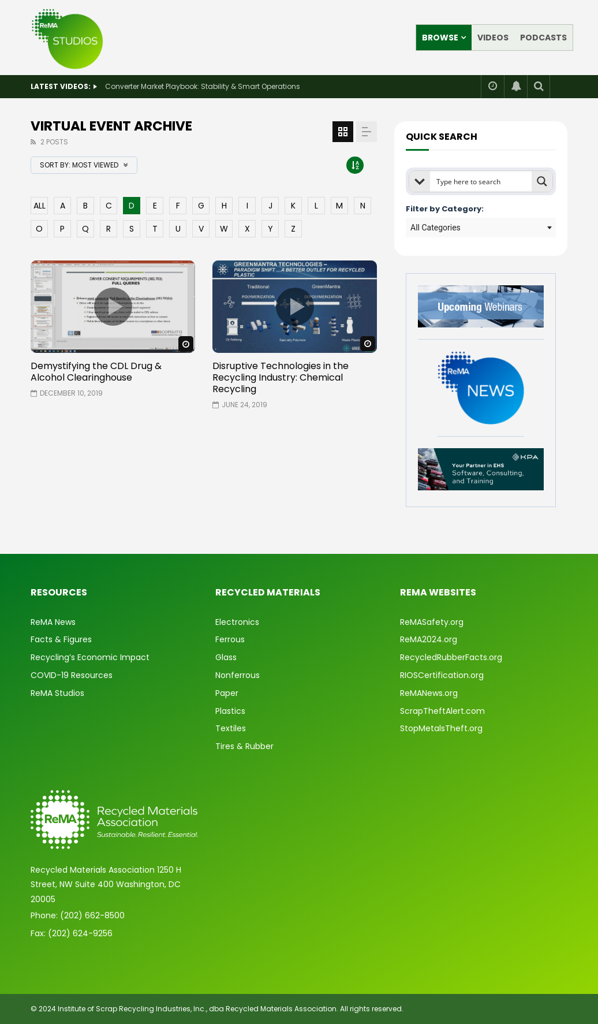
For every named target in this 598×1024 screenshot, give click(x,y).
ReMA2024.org (428, 639)
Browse (440, 37)
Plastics (230, 711)
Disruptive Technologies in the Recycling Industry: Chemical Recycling (280, 377)
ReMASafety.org (432, 622)
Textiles (230, 728)
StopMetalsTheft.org (441, 728)
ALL (39, 205)
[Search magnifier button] (542, 181)
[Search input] (481, 181)
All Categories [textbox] (435, 227)
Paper (226, 693)
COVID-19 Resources (72, 675)
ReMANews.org (429, 693)
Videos (493, 37)
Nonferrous (237, 675)
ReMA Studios (57, 693)
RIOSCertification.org (442, 675)
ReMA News (53, 622)
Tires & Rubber (244, 746)
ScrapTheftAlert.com (442, 711)
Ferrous (230, 639)
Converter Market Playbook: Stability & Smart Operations (202, 86)
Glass (226, 657)
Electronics (237, 622)
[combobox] (481, 227)
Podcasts (543, 37)
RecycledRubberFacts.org (451, 657)
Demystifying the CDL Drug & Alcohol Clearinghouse (96, 371)
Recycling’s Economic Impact (90, 657)
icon (113, 307)
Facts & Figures (61, 639)
